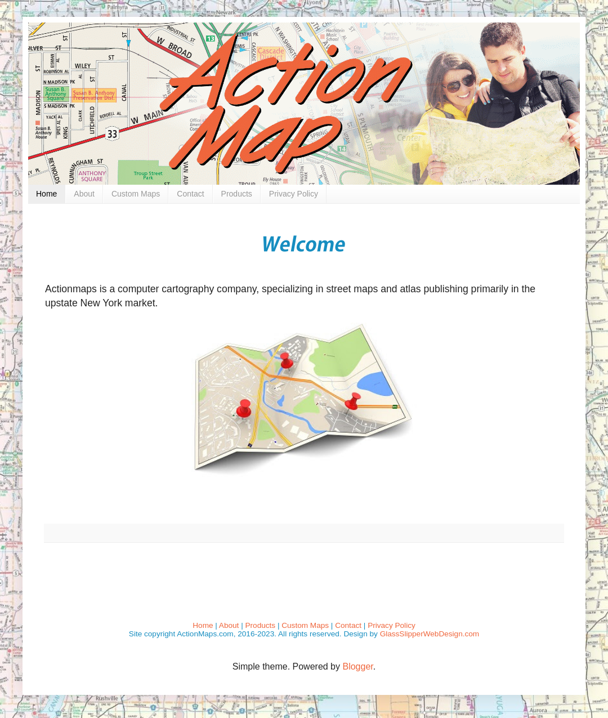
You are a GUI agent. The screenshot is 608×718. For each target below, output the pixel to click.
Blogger (357, 666)
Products (236, 193)
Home (46, 193)
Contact (190, 193)
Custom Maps (135, 193)
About (84, 193)
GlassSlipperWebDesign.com (430, 634)
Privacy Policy (293, 193)
